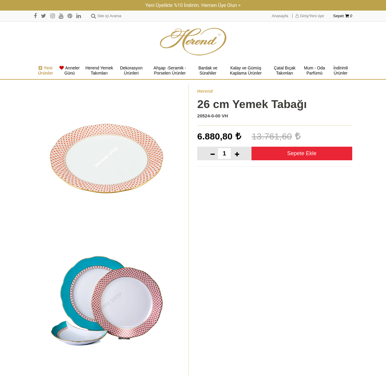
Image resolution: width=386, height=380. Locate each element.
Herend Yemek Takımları (99, 70)
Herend (205, 91)
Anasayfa (280, 16)
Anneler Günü (69, 70)
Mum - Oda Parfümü (314, 70)
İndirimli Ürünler (340, 70)
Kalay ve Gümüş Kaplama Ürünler (246, 70)
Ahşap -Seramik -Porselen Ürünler (169, 70)
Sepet (342, 16)
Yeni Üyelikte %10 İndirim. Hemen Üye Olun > (193, 5)
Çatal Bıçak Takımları (285, 70)
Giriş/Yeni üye (310, 16)
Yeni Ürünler (45, 70)
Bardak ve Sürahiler (207, 70)
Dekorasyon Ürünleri (131, 70)
